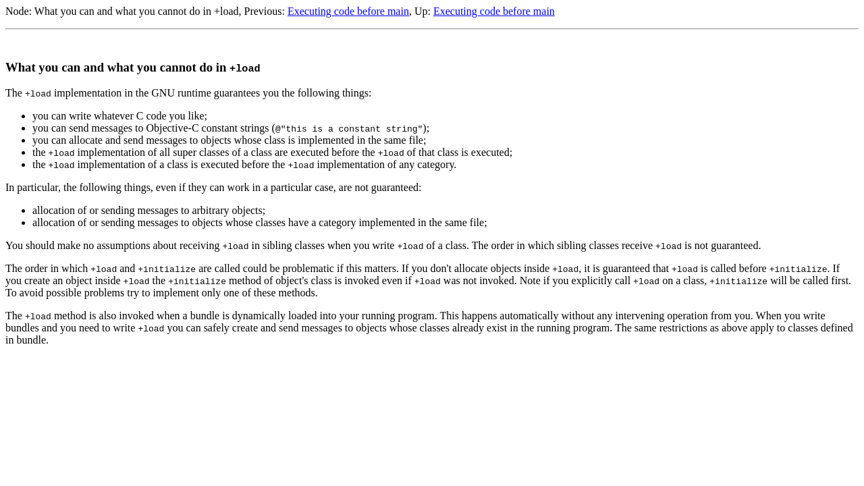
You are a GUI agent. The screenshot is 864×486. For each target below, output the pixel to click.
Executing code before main (348, 11)
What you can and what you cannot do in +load (136, 11)
